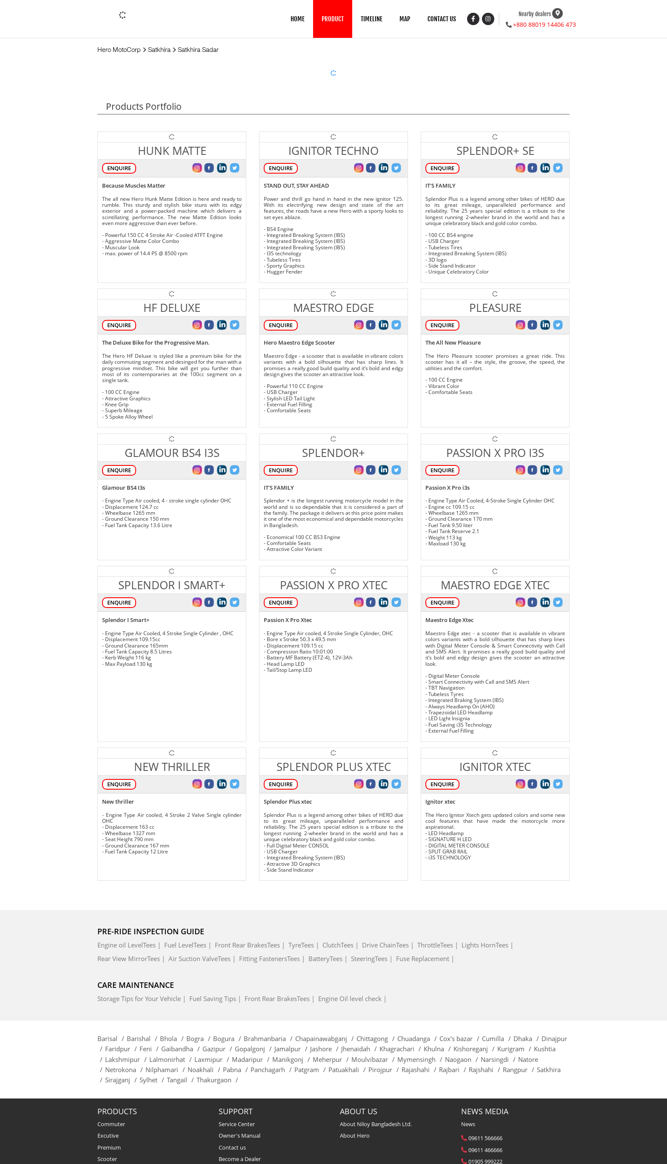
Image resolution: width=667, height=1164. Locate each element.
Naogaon (463, 1059)
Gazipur (218, 1048)
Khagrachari (401, 1048)
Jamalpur (292, 1048)
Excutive (108, 1135)
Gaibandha (181, 1048)
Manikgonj (292, 1059)
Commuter (111, 1124)
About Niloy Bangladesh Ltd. (376, 1124)
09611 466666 (485, 1150)
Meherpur (332, 1059)
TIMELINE (371, 19)
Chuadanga (418, 1038)
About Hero (355, 1135)
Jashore (325, 1048)
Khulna (438, 1048)
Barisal (112, 1038)
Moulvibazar (374, 1059)
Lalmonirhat (171, 1059)
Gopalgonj (254, 1048)
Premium (109, 1147)
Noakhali (205, 1069)
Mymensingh (421, 1059)
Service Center (237, 1124)
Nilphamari (166, 1069)
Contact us (232, 1147)
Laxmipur (213, 1059)
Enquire (119, 168)
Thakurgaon (219, 1080)
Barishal (143, 1038)
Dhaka (527, 1038)
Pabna (237, 1069)
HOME (298, 19)
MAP (404, 19)
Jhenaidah (360, 1048)
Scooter (107, 1159)
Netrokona (125, 1069)
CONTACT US (442, 19)
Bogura (228, 1038)
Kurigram (515, 1048)
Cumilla (497, 1038)
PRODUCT (333, 19)
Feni (150, 1048)
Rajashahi (420, 1069)
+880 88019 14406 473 (544, 24)
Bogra (199, 1038)
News (468, 1124)
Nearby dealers (535, 13)
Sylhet (153, 1080)
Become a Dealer (240, 1159)
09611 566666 (485, 1138)
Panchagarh (272, 1069)
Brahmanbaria (269, 1038)
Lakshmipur (127, 1059)
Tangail (182, 1080)
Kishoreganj (475, 1048)
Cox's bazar (460, 1038)
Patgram (311, 1069)
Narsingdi (499, 1059)
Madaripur (252, 1059)
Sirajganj (122, 1080)
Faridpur (122, 1048)
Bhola (173, 1038)
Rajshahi (486, 1069)
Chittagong (376, 1038)
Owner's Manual (239, 1135)
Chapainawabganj (325, 1038)
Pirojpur (385, 1069)
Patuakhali (348, 1069)
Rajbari (454, 1069)
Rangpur (520, 1069)
